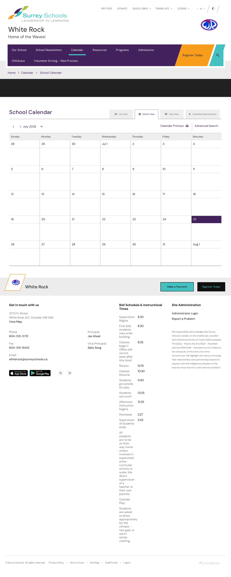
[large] (204, 9)
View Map (15, 322)
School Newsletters (49, 50)
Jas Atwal (94, 336)
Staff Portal (111, 562)
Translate (163, 8)
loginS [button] (183, 8)
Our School (19, 50)
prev (13, 126)
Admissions (146, 50)
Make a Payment (177, 286)
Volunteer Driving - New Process (56, 61)
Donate (122, 8)
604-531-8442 (19, 348)
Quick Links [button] (142, 8)
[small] (198, 9)
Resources (100, 50)
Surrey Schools (16, 562)
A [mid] (201, 8)
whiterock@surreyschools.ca (28, 359)
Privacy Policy (56, 562)
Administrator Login (185, 313)
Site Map (94, 562)
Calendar (77, 50)
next (20, 126)
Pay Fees (106, 8)
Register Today (193, 55)
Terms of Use (77, 562)
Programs (122, 50)
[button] (217, 55)
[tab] (121, 114)
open (41, 127)
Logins (126, 562)
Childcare (18, 61)
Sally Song (94, 348)
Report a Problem (183, 319)
